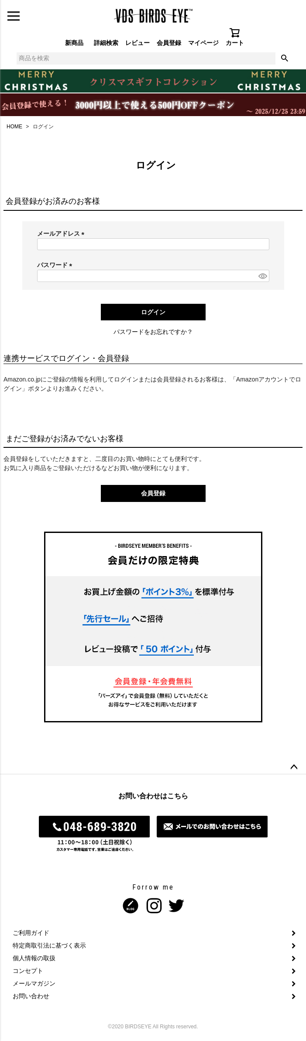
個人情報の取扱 (34, 958)
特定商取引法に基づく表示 (49, 945)
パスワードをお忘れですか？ (153, 331)
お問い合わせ (31, 996)
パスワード (56, 264)
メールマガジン (34, 983)
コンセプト (28, 970)
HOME (14, 127)
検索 (284, 58)
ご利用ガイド (31, 932)
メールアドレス (62, 233)
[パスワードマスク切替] (262, 276)
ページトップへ (294, 767)
